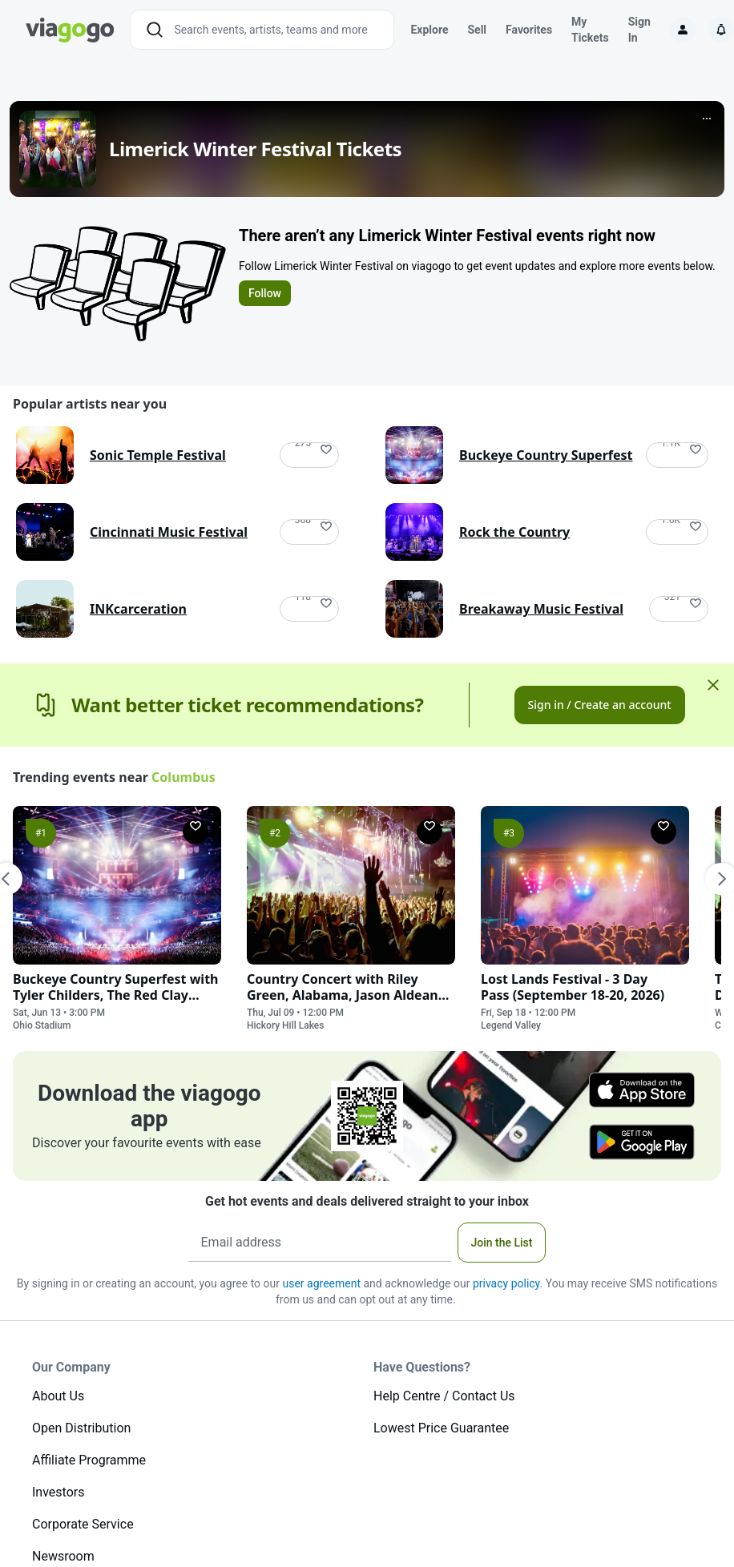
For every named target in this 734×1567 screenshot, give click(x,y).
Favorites (529, 29)
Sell (476, 29)
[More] (707, 119)
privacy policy (506, 1283)
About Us (58, 1396)
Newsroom (63, 1556)
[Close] (713, 684)
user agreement (321, 1283)
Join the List (502, 1242)
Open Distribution (81, 1428)
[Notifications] (721, 29)
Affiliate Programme (89, 1460)
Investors (58, 1492)
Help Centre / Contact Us (444, 1396)
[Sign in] (683, 29)
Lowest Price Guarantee (441, 1428)
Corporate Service (83, 1524)
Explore (429, 29)
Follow (264, 293)
